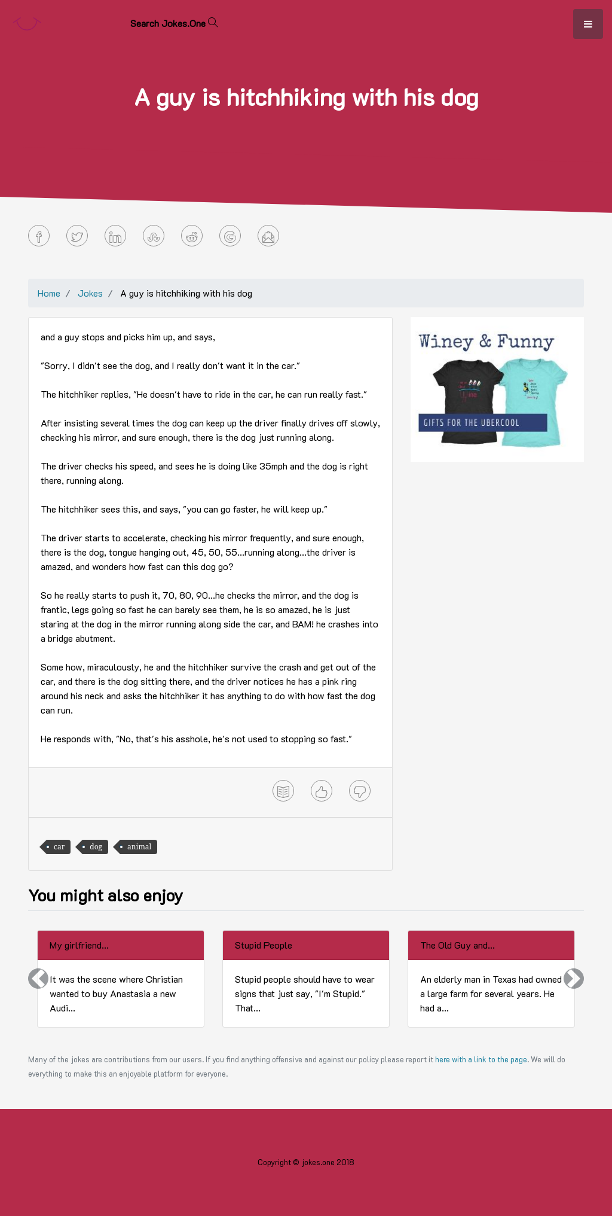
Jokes (90, 293)
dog (96, 847)
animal (139, 847)
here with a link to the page (481, 1059)
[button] (38, 979)
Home (49, 293)
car (59, 847)
